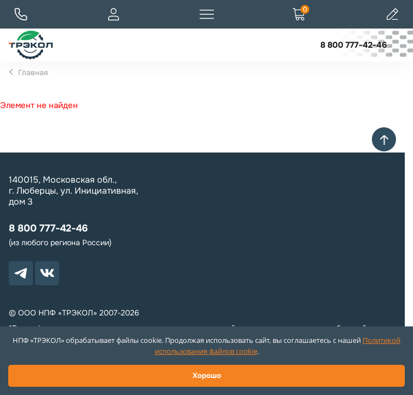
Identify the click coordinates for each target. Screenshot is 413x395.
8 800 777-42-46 (353, 45)
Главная (33, 72)
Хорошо (207, 375)
